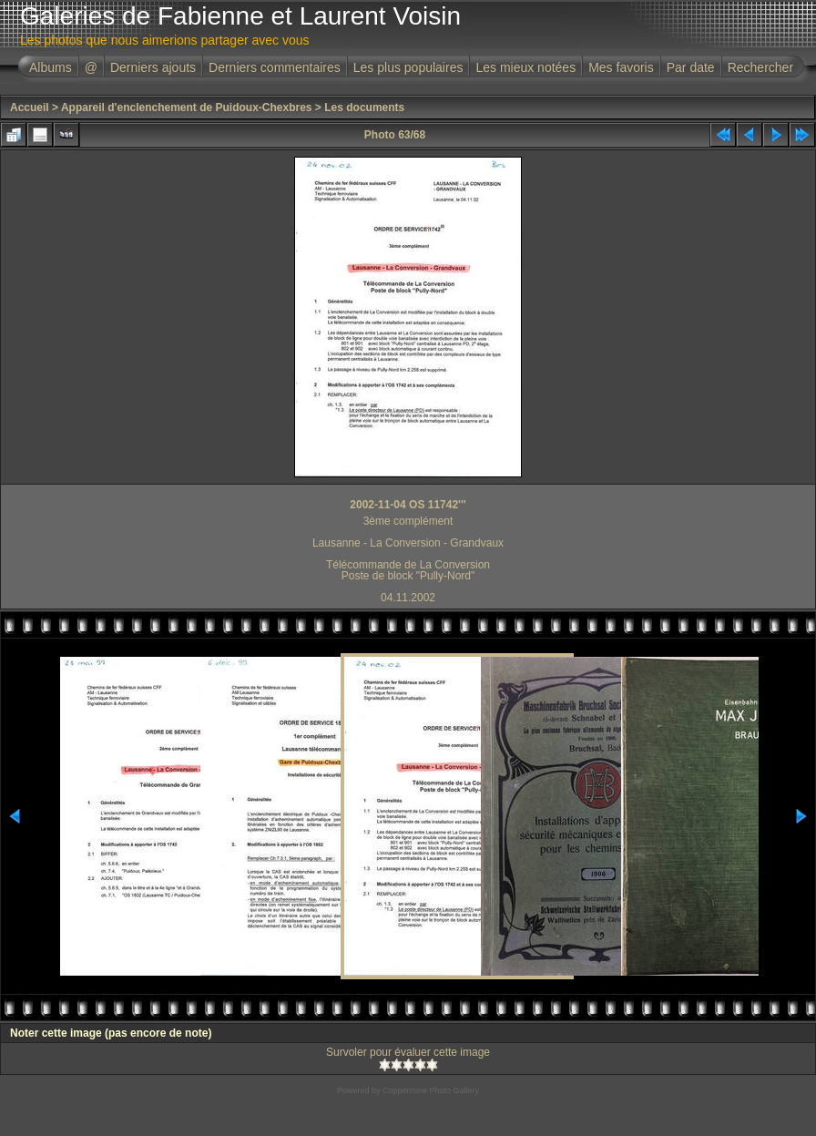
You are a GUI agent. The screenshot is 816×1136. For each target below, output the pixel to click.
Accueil (29, 107)
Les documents (364, 107)
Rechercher (760, 67)
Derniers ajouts (153, 67)
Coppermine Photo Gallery (430, 1090)
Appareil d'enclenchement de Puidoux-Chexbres (186, 107)
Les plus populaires (408, 67)
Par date (691, 67)
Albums (50, 67)
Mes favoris (621, 67)
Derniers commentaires (275, 67)
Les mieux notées (525, 67)
